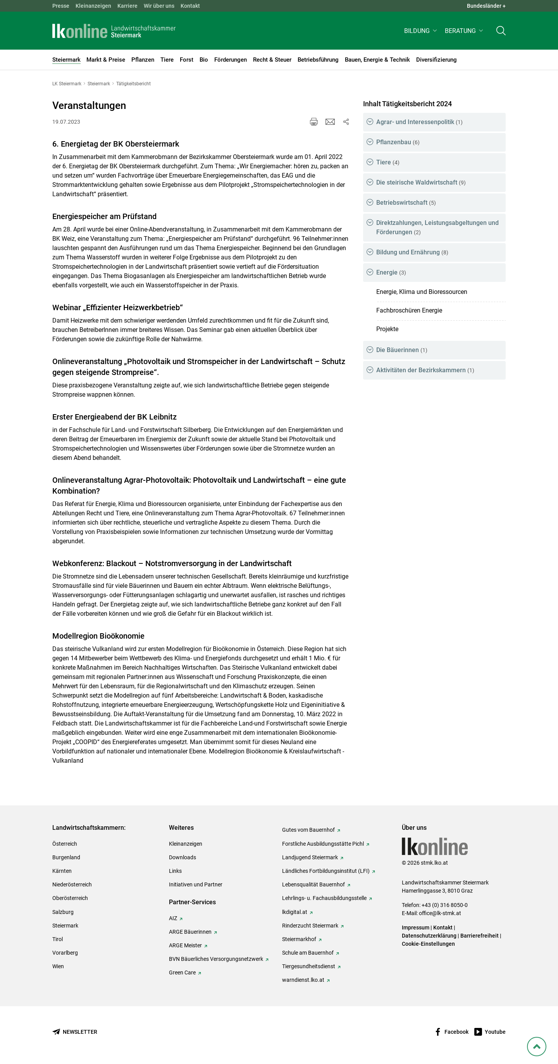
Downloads (182, 857)
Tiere (388, 162)
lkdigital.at (294, 912)
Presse (60, 6)
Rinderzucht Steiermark (310, 925)
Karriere (127, 6)
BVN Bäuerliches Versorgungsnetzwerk (216, 959)
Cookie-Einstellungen (428, 944)
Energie (391, 272)
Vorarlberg (65, 953)
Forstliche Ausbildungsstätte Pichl (323, 844)
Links (175, 871)
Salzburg (63, 912)
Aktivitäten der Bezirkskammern (425, 370)
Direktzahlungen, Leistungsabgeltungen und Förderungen (437, 227)
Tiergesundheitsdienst (308, 966)
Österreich (64, 844)
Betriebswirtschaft (406, 202)
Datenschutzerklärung (429, 936)
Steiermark (65, 925)
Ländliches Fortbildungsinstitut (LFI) (326, 871)
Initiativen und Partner (195, 884)
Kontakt (190, 6)
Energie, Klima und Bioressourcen (421, 291)
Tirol (57, 939)
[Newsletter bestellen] (74, 1032)
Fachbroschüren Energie (409, 310)
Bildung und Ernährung (412, 252)
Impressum (415, 927)
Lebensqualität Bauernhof (313, 884)
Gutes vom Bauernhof (308, 830)
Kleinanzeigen (93, 6)
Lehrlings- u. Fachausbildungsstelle (324, 898)
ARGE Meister (185, 945)
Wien (58, 966)
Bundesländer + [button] (486, 6)
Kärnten (62, 871)
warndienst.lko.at (303, 980)
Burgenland (66, 857)
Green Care (182, 972)
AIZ (173, 918)
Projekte (387, 329)
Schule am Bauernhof (308, 953)
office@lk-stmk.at (440, 913)
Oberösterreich (70, 898)
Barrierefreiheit (479, 936)
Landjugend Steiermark (310, 857)
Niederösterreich (72, 884)
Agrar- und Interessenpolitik (419, 122)
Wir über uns (159, 6)
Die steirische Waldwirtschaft (421, 182)
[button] (421, 33)
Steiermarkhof (299, 939)
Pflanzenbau (398, 142)
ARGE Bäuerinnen (190, 932)
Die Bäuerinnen (401, 350)
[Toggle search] (501, 33)
